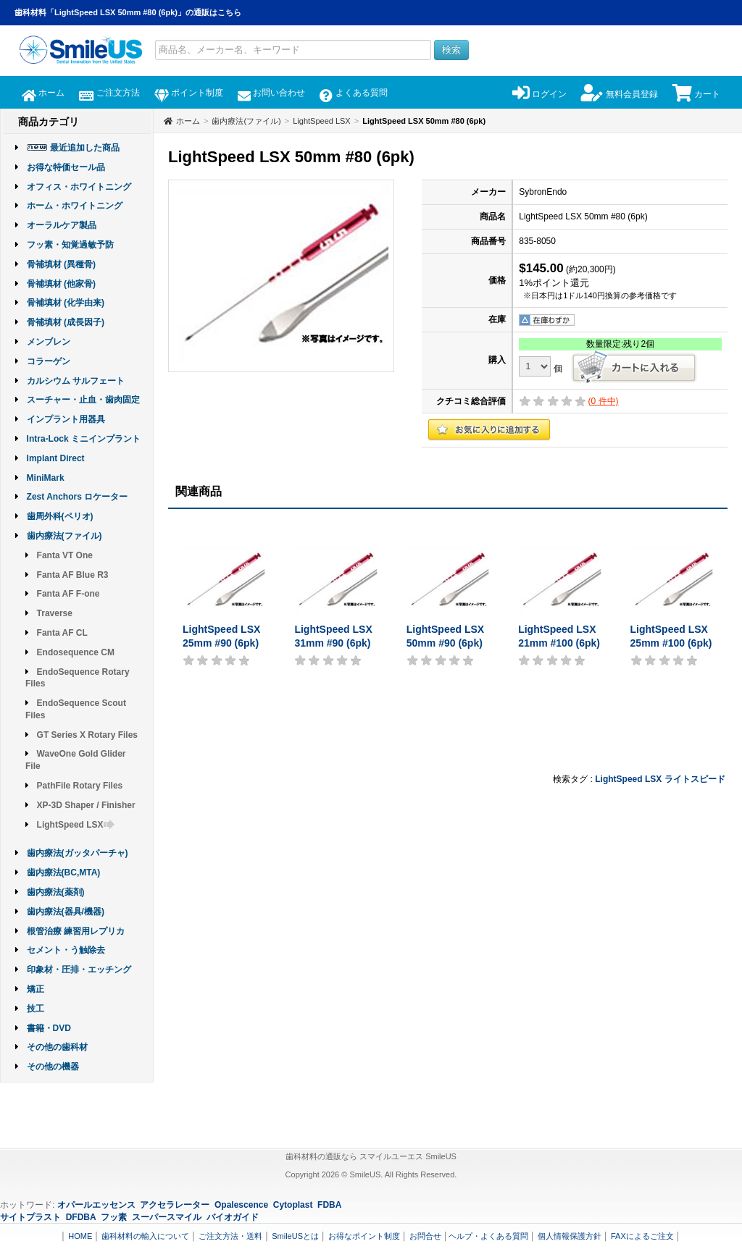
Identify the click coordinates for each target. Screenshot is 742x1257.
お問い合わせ (271, 93)
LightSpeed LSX (76, 825)
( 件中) (603, 401)
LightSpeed (618, 779)
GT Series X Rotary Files (87, 735)
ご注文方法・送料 (230, 1236)
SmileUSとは (295, 1236)
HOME (80, 1236)
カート (696, 94)
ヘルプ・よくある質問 (488, 1236)
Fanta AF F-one (68, 594)
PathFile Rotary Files (80, 786)
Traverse (54, 613)
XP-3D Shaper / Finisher (86, 805)
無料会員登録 (619, 94)
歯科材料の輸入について (145, 1236)
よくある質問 (353, 93)
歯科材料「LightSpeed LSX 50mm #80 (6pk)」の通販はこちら (127, 12)
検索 (451, 49)
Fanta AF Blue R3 (73, 575)
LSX (653, 779)
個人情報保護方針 (569, 1236)
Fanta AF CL (62, 633)
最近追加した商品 (85, 148)
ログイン (539, 94)
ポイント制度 (188, 93)
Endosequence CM (75, 652)
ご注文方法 (109, 93)
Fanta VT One (65, 555)
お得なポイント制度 (364, 1236)
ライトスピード (694, 779)
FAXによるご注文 (642, 1236)
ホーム (43, 93)
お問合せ (425, 1236)
